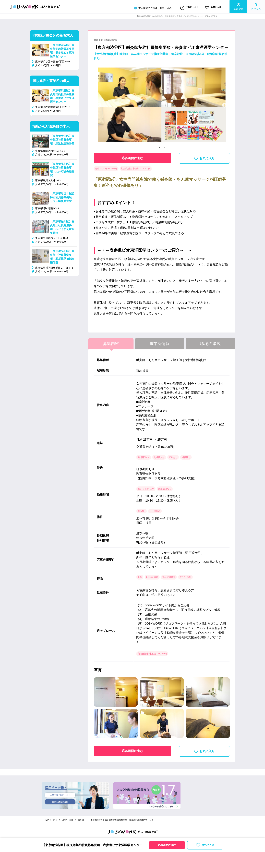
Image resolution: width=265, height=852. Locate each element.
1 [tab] (159, 146)
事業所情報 (159, 342)
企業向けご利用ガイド (60, 793)
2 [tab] (164, 146)
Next (224, 104)
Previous (99, 104)
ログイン (256, 6)
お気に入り (210, 7)
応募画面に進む (132, 156)
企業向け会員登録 (60, 801)
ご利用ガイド (182, 7)
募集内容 (111, 342)
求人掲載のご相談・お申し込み (143, 7)
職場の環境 (210, 342)
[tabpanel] (162, 103)
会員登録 (238, 6)
